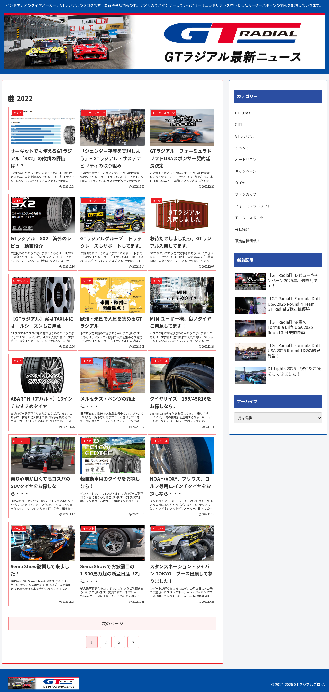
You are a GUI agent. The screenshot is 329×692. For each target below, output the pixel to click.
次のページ (112, 623)
